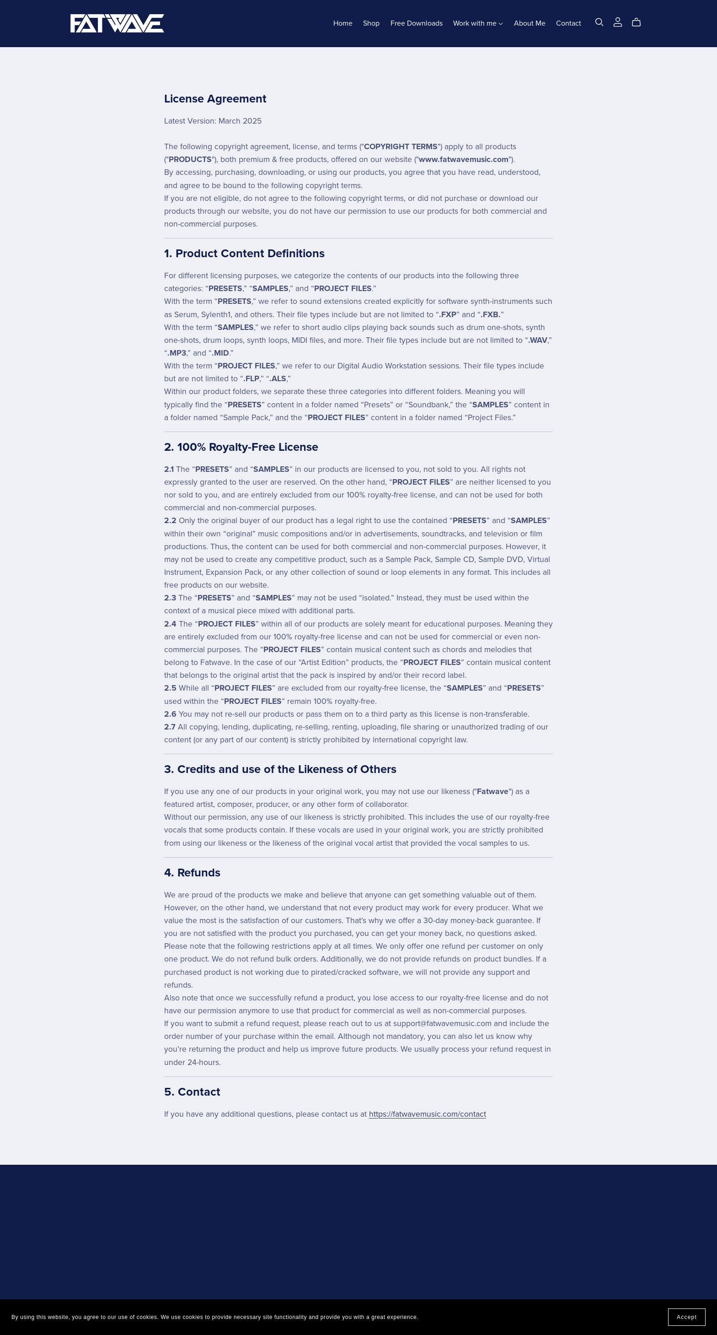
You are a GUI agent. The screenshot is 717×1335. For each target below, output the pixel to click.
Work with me (478, 23)
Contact (568, 23)
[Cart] (640, 22)
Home (343, 23)
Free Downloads (417, 23)
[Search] (599, 22)
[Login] (617, 21)
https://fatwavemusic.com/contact (427, 1114)
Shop (371, 23)
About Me (530, 23)
